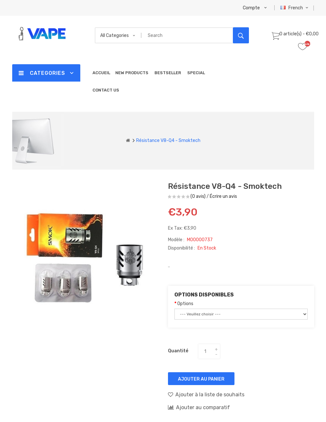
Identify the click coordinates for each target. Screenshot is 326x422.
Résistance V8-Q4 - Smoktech (168, 140)
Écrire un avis (223, 196)
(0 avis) (198, 196)
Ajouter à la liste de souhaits (206, 394)
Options (185, 303)
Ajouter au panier (201, 379)
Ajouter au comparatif (199, 407)
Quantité (178, 351)
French (295, 8)
